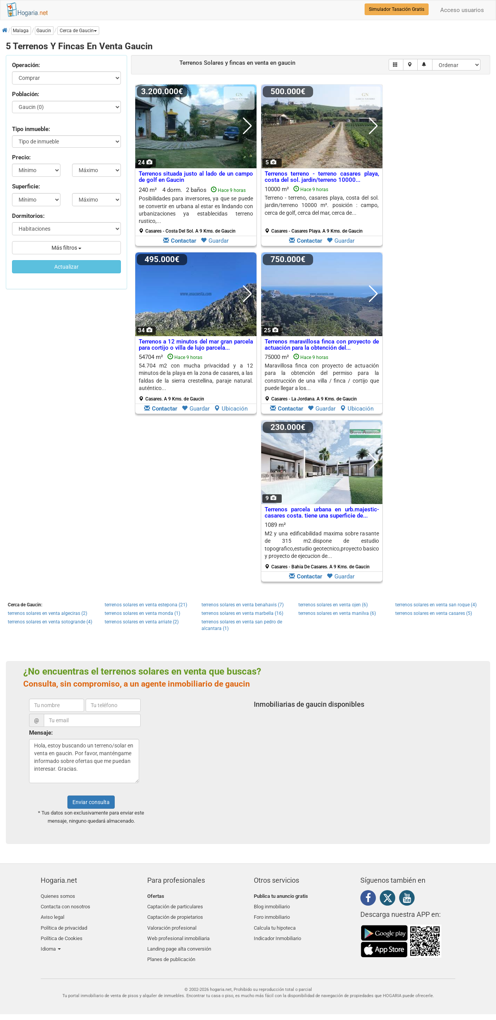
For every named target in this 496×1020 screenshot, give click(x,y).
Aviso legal (52, 915)
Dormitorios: (28, 215)
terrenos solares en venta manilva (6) (337, 613)
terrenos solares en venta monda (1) (142, 613)
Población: (25, 94)
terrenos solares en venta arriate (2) (142, 622)
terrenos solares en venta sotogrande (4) (50, 622)
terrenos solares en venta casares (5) (433, 613)
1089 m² (322, 545)
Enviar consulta (91, 802)
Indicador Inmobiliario (277, 933)
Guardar (215, 240)
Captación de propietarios (175, 915)
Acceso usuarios (462, 10)
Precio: (21, 157)
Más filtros (66, 248)
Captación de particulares (175, 905)
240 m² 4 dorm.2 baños (196, 210)
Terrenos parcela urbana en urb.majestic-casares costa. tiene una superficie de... (322, 512)
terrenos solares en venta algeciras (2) (47, 613)
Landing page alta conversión (179, 942)
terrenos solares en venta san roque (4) (436, 605)
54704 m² (196, 378)
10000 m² (322, 210)
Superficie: (26, 186)
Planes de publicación (171, 951)
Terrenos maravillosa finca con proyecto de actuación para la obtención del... (322, 345)
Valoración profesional (171, 924)
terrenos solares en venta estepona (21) (146, 605)
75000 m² (322, 378)
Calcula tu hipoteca (275, 924)
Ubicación (231, 408)
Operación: (26, 65)
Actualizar (66, 267)
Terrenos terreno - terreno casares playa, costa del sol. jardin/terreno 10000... (322, 177)
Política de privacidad (64, 924)
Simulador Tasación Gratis (396, 9)
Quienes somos (58, 896)
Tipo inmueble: (31, 129)
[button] (78, 30)
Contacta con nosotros (65, 905)
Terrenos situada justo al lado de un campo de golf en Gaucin (196, 177)
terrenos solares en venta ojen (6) (333, 605)
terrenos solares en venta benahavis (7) (243, 605)
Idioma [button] (51, 942)
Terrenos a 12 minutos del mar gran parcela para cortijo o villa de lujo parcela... (196, 345)
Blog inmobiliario (272, 905)
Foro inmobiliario (272, 915)
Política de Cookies (62, 933)
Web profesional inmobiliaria (178, 933)
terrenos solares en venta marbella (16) (242, 613)
